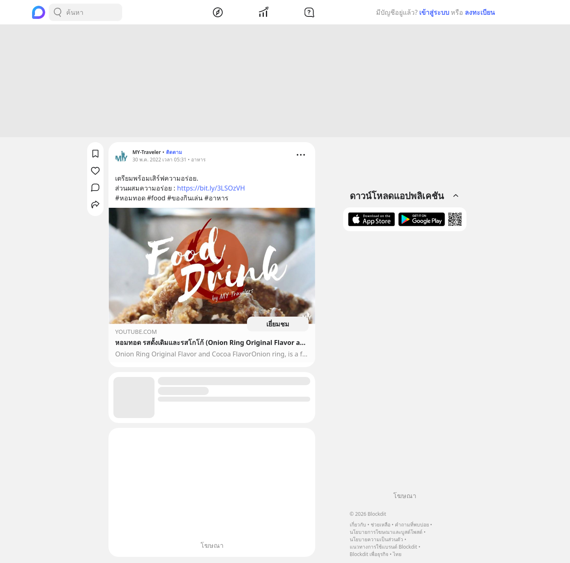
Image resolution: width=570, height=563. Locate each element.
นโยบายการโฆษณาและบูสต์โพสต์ (386, 532)
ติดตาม (174, 153)
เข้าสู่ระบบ (434, 12)
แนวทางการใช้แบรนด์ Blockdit (383, 546)
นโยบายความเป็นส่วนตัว (376, 539)
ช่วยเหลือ (380, 524)
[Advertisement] (285, 82)
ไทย (397, 554)
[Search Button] (57, 12)
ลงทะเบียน (480, 12)
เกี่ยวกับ (358, 524)
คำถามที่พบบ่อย (412, 524)
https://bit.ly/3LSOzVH (211, 189)
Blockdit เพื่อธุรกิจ (369, 554)
